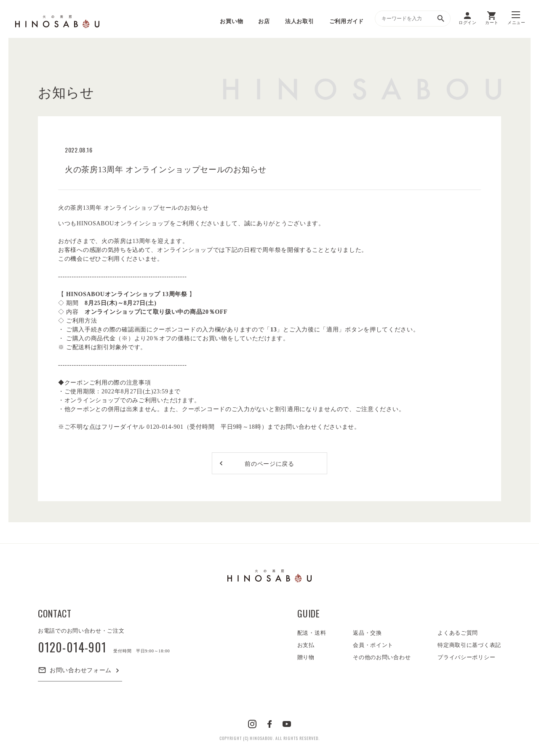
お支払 (306, 645)
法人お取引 (299, 21)
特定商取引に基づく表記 (469, 645)
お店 (264, 21)
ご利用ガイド (346, 21)
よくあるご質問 (458, 633)
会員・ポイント (373, 645)
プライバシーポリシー (466, 657)
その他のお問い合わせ (382, 657)
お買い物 (231, 21)
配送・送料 (311, 633)
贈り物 (306, 657)
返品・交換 (367, 633)
